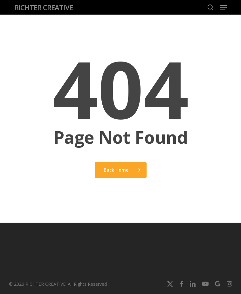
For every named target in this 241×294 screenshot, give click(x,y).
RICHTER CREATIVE (43, 7)
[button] (223, 7)
